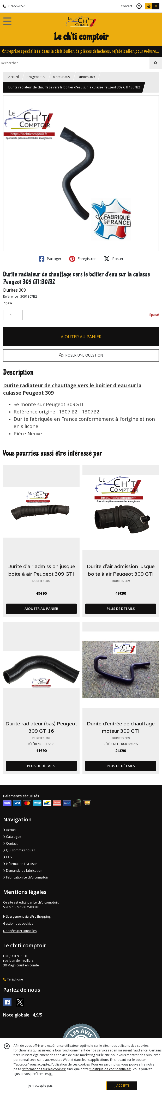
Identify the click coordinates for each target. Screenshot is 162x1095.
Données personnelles (20, 931)
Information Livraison (20, 864)
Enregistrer (82, 259)
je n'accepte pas (40, 1085)
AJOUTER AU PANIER (81, 337)
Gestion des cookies (18, 923)
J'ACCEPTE (122, 1085)
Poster (113, 259)
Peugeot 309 (36, 77)
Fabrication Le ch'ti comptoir (25, 877)
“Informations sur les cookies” (44, 1069)
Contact (126, 6)
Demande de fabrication (22, 870)
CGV (7, 857)
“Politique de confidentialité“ (110, 1069)
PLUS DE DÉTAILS (121, 608)
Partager (50, 259)
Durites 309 (86, 77)
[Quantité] (13, 315)
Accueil (13, 77)
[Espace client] (139, 6)
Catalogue (12, 836)
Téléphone (13, 979)
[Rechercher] (155, 63)
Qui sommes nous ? (19, 850)
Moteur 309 (61, 77)
